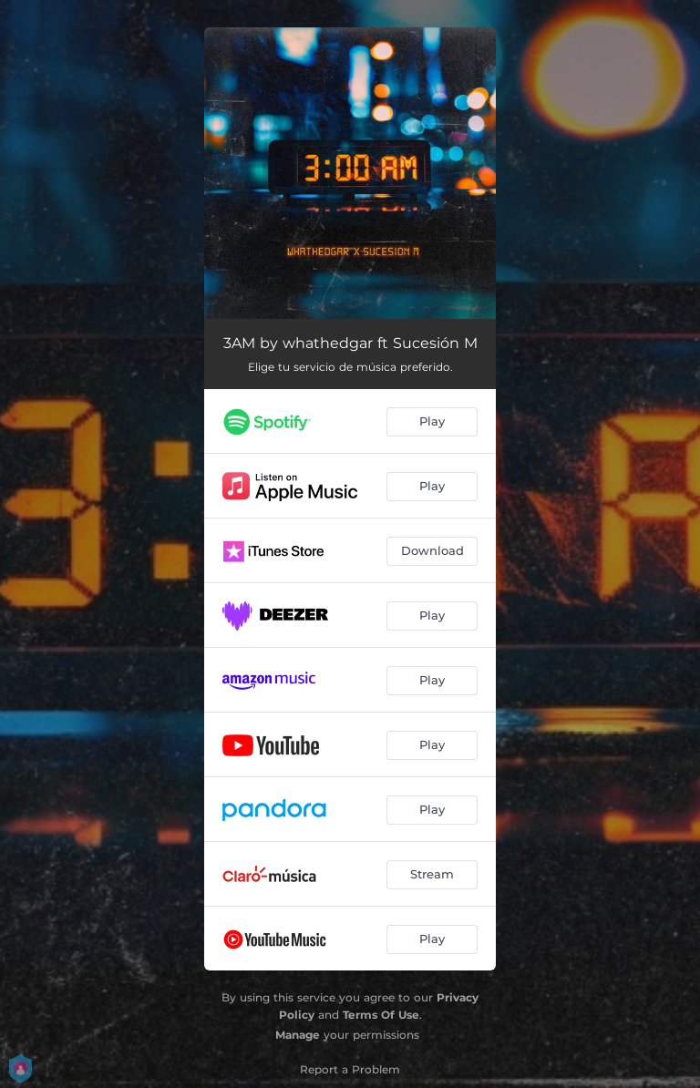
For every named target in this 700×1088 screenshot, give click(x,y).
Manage (297, 1035)
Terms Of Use (381, 1014)
